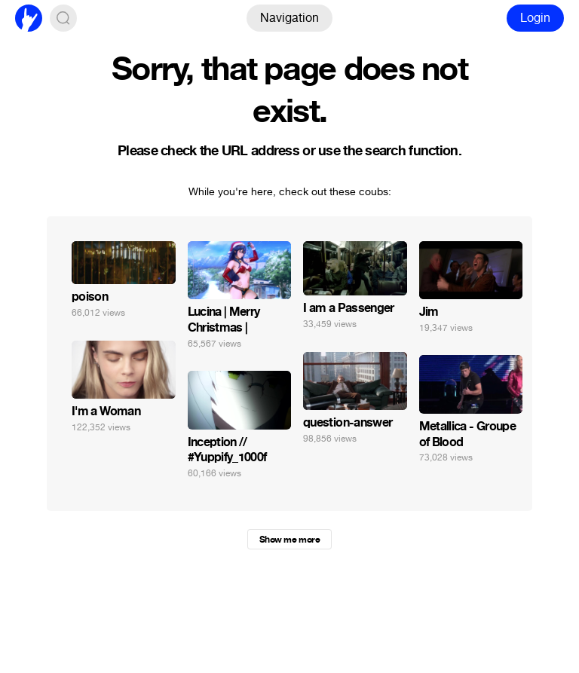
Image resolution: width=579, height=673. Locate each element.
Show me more (289, 540)
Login (535, 18)
